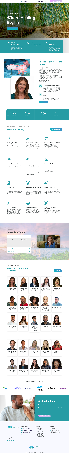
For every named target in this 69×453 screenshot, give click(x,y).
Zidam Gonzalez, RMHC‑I (12, 373)
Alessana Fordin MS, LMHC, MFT (12, 291)
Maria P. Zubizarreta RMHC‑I (23, 373)
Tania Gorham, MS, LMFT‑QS (34, 291)
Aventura (11, 440)
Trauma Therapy (11, 209)
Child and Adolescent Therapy (52, 144)
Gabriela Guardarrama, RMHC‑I (56, 354)
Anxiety (28, 165)
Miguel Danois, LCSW (56, 309)
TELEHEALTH (40, 2)
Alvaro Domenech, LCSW (46, 310)
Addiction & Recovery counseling (50, 209)
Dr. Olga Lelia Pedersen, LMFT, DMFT (34, 329)
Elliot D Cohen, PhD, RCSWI (12, 354)
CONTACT (45, 2)
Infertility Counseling (31, 209)
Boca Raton (16, 440)
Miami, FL (10, 238)
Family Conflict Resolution (32, 144)
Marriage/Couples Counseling (12, 145)
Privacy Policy (34, 452)
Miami (8, 440)
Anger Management (12, 165)
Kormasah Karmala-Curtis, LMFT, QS (12, 310)
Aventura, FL (10, 250)
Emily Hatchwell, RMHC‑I (45, 354)
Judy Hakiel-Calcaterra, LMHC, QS (45, 291)
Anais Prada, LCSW (57, 328)
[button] (19, 238)
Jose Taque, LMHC (45, 328)
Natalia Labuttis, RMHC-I (56, 373)
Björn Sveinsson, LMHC (12, 329)
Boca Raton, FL (11, 253)
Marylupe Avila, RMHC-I (45, 373)
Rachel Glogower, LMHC (23, 329)
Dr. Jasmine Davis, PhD (34, 310)
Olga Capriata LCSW (23, 309)
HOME (22, 2)
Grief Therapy (11, 189)
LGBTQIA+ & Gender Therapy (33, 189)
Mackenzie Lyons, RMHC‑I (34, 354)
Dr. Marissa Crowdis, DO (23, 291)
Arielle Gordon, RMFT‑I (23, 354)
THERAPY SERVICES (33, 2)
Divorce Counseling (49, 189)
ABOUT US (26, 2)
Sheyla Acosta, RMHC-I (34, 373)
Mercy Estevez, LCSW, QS (57, 291)
